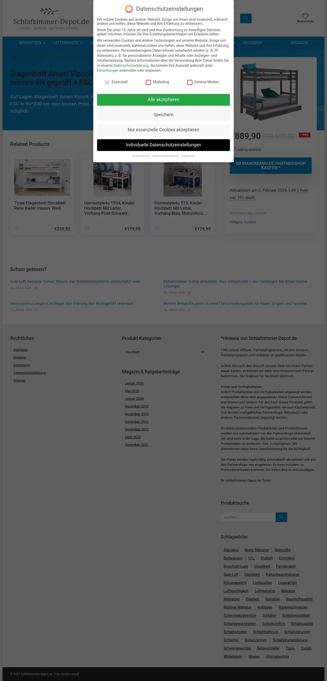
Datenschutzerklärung (131, 64)
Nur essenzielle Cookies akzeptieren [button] (163, 128)
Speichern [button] (163, 113)
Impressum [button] (188, 154)
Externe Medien (203, 81)
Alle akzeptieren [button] (163, 98)
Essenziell (115, 81)
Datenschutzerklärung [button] (165, 154)
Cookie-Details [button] (141, 154)
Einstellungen (108, 69)
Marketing (157, 81)
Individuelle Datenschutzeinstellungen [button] (163, 143)
